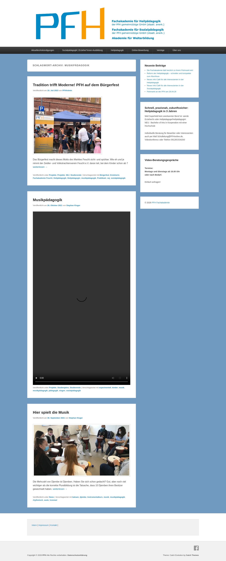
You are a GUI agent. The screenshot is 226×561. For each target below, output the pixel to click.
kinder (115, 387)
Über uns (177, 50)
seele (46, 500)
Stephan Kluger (73, 205)
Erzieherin (114, 175)
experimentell (105, 387)
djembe (83, 497)
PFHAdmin (67, 90)
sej (108, 178)
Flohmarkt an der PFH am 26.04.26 (161, 92)
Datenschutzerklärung (77, 555)
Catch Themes (192, 555)
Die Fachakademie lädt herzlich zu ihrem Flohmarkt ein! (170, 70)
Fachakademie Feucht (42, 178)
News (51, 497)
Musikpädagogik (47, 200)
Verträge (160, 50)
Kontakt (53, 525)
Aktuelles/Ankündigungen (42, 50)
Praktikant (101, 178)
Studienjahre (63, 387)
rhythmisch (38, 500)
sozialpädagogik (118, 178)
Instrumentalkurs (94, 497)
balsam (75, 497)
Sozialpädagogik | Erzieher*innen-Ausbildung (82, 50)
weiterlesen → (40, 167)
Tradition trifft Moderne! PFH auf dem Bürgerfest (76, 85)
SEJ (67, 175)
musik (121, 387)
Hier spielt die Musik (51, 412)
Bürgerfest (104, 175)
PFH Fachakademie (161, 202)
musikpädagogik (88, 178)
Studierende (75, 175)
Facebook (196, 548)
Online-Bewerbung (140, 50)
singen (62, 390)
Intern (34, 525)
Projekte (52, 175)
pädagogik (53, 390)
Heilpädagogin (73, 178)
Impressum (43, 525)
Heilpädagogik (117, 50)
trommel (53, 500)
